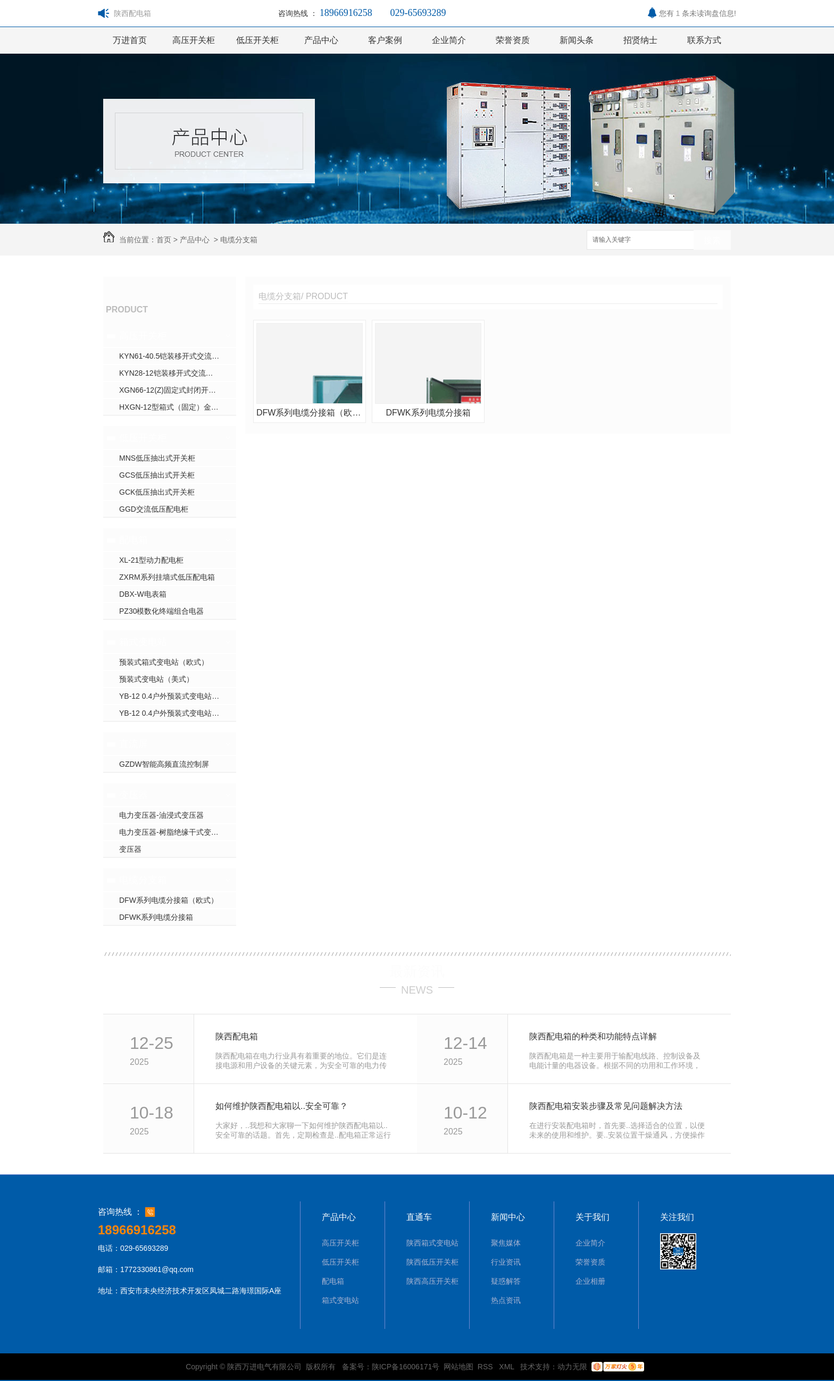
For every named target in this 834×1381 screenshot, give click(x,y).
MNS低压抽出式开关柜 (157, 458)
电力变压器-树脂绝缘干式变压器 (172, 832)
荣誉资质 (513, 40)
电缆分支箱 (238, 239)
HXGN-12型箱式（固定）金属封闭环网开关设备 (177, 407)
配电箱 (133, 540)
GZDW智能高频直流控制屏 (164, 764)
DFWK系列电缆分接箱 (156, 917)
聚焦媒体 (506, 1243)
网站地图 (458, 1366)
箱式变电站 (143, 642)
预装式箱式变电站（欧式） (163, 662)
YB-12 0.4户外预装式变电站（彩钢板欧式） (177, 713)
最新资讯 (417, 971)
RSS (486, 1366)
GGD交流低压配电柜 (153, 509)
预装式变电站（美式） (156, 679)
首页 (163, 239)
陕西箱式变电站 (432, 1243)
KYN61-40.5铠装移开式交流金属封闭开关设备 (177, 356)
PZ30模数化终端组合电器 (161, 611)
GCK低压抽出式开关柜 (157, 492)
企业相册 (590, 1281)
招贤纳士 (640, 40)
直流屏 (133, 744)
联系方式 (704, 40)
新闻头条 (577, 40)
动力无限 (572, 1366)
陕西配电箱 (236, 1036)
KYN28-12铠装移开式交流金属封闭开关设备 (177, 373)
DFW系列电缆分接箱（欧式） (168, 900)
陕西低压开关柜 (432, 1262)
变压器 (133, 795)
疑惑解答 (506, 1281)
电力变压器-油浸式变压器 (161, 815)
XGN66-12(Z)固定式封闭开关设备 (175, 390)
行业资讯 (506, 1262)
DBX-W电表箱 (142, 594)
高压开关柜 (193, 40)
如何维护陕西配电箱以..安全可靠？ (281, 1106)
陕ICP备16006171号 (406, 1366)
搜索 (712, 240)
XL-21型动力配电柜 (151, 560)
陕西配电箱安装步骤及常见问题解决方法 (605, 1106)
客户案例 (385, 40)
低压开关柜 (257, 40)
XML (507, 1366)
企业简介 (449, 40)
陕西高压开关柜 (432, 1281)
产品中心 (321, 40)
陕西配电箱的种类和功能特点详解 (593, 1036)
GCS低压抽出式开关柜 (157, 475)
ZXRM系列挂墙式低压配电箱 (167, 577)
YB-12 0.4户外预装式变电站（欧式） (177, 696)
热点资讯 (506, 1300)
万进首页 (130, 40)
